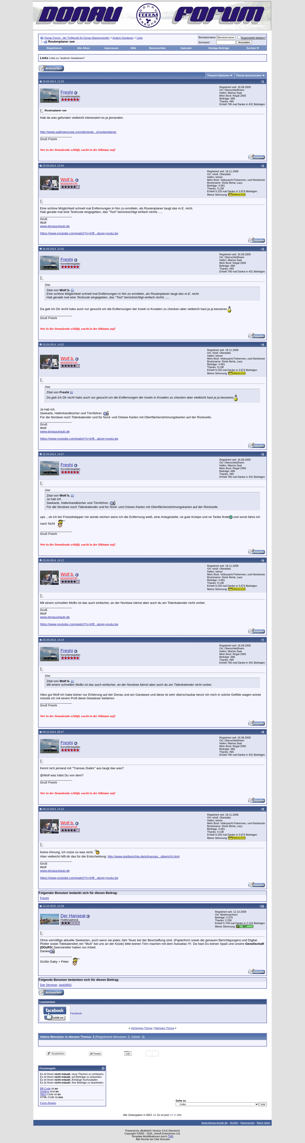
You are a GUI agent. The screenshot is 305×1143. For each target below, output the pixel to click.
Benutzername (207, 37)
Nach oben (263, 1122)
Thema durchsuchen (249, 75)
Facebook (76, 1013)
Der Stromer (48, 985)
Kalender (186, 48)
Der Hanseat (73, 915)
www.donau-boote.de (214, 1122)
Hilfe (133, 48)
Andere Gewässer (122, 37)
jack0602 (65, 985)
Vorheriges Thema (141, 1028)
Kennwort (203, 42)
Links (140, 37)
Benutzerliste (157, 48)
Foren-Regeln (48, 1103)
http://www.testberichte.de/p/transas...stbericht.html (144, 856)
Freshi (67, 92)
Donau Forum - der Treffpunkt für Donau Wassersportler (77, 37)
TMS (170, 1136)
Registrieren (54, 48)
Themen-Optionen (218, 75)
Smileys (44, 1091)
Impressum (111, 48)
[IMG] (43, 1094)
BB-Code (45, 1088)
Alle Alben (83, 48)
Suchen (251, 48)
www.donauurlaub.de (55, 226)
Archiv (234, 1122)
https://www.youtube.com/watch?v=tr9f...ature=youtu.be (79, 233)
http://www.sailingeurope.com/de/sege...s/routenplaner (78, 132)
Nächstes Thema (164, 1028)
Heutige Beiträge (218, 48)
